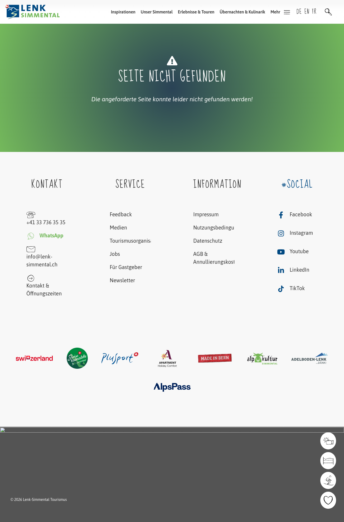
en (306, 12)
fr (314, 12)
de (299, 12)
